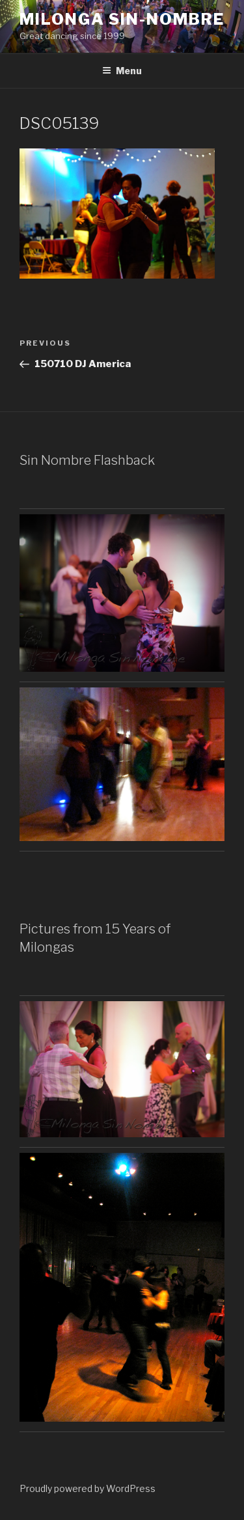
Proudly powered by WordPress (88, 1488)
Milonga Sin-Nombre (122, 19)
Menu (122, 70)
